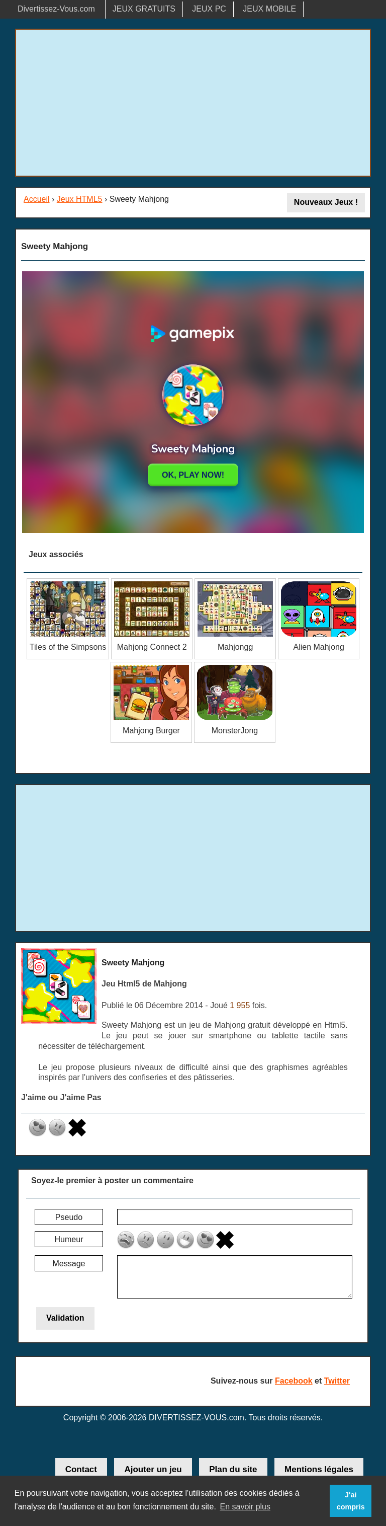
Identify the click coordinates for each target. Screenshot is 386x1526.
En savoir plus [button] (245, 1506)
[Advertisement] (193, 102)
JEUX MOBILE (269, 9)
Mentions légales (318, 1469)
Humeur (69, 1239)
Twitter (337, 1381)
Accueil (37, 199)
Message (69, 1263)
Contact (81, 1469)
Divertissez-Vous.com (56, 9)
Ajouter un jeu (152, 1469)
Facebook (294, 1381)
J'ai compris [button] (351, 1501)
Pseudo (68, 1217)
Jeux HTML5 (80, 199)
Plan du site (233, 1469)
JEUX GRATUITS (144, 9)
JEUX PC (209, 9)
